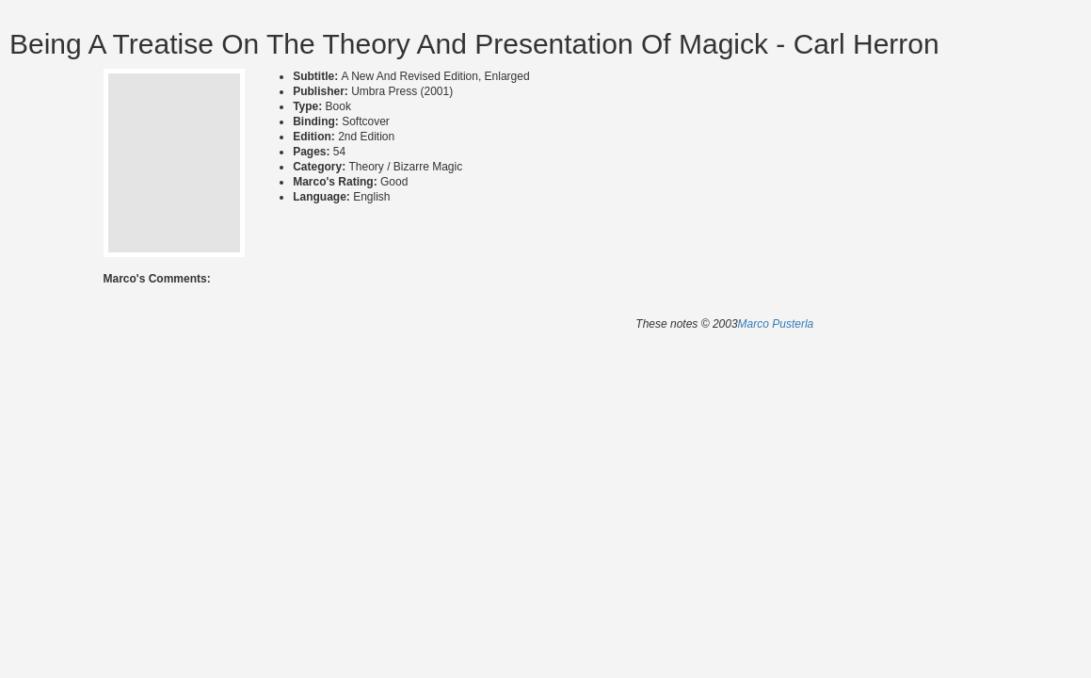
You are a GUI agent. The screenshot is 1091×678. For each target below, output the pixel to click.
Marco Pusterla (776, 324)
